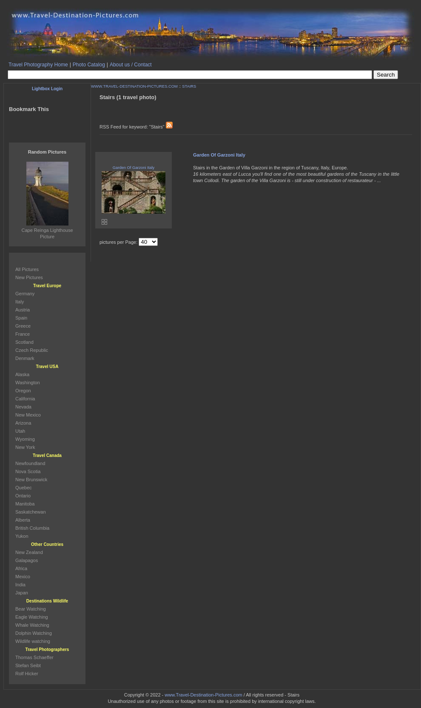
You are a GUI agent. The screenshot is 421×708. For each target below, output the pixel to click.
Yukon (21, 536)
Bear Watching (30, 608)
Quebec (23, 487)
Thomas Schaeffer (34, 657)
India (20, 584)
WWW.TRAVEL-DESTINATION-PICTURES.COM (134, 86)
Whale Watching (32, 625)
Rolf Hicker (26, 673)
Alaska (22, 374)
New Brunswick (31, 479)
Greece (23, 325)
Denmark (24, 358)
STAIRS (189, 86)
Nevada (23, 406)
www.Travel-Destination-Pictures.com (203, 694)
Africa (21, 568)
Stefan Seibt (28, 665)
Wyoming (25, 439)
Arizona (23, 422)
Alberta (22, 519)
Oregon (23, 390)
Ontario (23, 495)
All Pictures (27, 269)
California (25, 398)
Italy (19, 301)
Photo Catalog (89, 65)
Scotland (24, 342)
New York (25, 447)
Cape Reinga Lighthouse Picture (47, 230)
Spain (21, 317)
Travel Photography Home (38, 65)
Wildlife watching (32, 641)
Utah (20, 431)
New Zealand (29, 552)
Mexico (22, 576)
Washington (27, 382)
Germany (24, 293)
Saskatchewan (30, 511)
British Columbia (32, 528)
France (22, 334)
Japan (21, 592)
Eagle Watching (31, 617)
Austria (22, 309)
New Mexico (28, 414)
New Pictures (29, 277)
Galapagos (26, 560)
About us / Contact (131, 65)
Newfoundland (30, 463)
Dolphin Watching (33, 633)
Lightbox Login (47, 88)
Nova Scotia (27, 471)
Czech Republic (31, 350)
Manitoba (24, 503)
